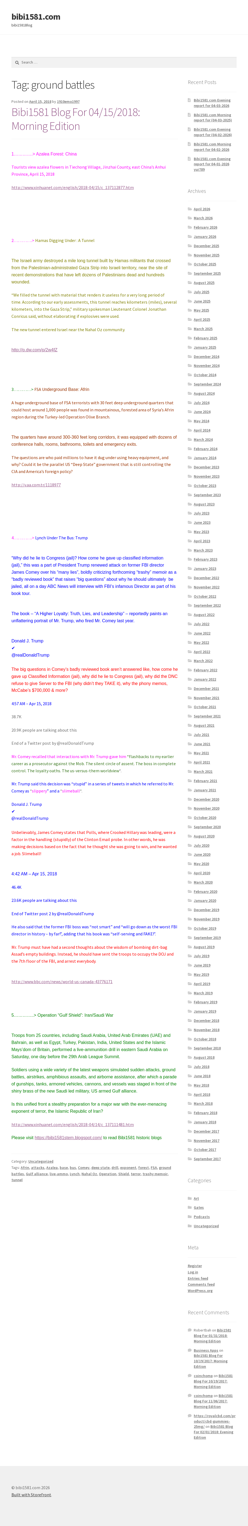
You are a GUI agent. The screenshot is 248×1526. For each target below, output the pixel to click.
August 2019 (204, 946)
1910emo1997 (68, 101)
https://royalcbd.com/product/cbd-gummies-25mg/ (214, 1421)
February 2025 (205, 338)
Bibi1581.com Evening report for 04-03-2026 (212, 103)
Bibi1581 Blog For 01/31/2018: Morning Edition (212, 1336)
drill (114, 1167)
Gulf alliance (37, 1173)
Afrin (25, 1167)
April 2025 (202, 319)
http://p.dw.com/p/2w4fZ (34, 350)
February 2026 (205, 227)
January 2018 (205, 1122)
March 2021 (203, 771)
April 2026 (202, 209)
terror (136, 1173)
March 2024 (203, 439)
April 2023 (202, 540)
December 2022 (206, 577)
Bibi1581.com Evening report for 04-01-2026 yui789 (212, 164)
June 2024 (202, 411)
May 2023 (201, 531)
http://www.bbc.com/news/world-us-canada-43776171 (62, 981)
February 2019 (205, 1002)
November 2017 (206, 1140)
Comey (83, 1167)
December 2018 (206, 1020)
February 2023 (205, 559)
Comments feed (201, 1284)
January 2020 (205, 900)
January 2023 (205, 568)
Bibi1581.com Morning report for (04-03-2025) (213, 117)
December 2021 (206, 688)
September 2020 (207, 826)
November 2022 (206, 587)
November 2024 (206, 365)
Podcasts (202, 1216)
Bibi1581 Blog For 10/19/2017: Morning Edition (211, 1361)
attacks (37, 1167)
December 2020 (206, 799)
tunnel (17, 1179)
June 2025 (202, 301)
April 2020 (202, 872)
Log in (193, 1272)
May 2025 (201, 310)
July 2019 (201, 955)
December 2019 (206, 909)
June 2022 (202, 633)
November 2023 (206, 476)
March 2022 (203, 660)
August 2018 (204, 1057)
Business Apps (206, 1350)
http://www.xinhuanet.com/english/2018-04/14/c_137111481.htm (72, 1124)
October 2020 (205, 817)
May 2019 (201, 974)
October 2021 (205, 706)
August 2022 (204, 614)
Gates (199, 1207)
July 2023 (201, 513)
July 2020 (201, 845)
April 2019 (202, 983)
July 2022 (201, 623)
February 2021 (205, 780)
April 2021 (202, 762)
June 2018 (202, 1075)
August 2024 (204, 393)
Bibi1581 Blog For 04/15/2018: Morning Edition (75, 119)
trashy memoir (155, 1173)
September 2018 (207, 1048)
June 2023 (202, 522)
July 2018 (201, 1066)
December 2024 (206, 356)
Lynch (75, 1173)
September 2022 (207, 605)
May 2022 (201, 642)
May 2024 (201, 420)
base (64, 1167)
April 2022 (202, 651)
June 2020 (202, 854)
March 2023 (203, 550)
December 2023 (206, 467)
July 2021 (201, 734)
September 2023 (207, 494)
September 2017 (207, 1158)
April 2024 (202, 430)
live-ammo (59, 1173)
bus (73, 1167)
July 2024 (201, 402)
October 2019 (205, 928)
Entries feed (198, 1278)
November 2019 (206, 919)
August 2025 (204, 282)
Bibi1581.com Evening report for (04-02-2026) (213, 132)
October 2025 (205, 264)
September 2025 (207, 273)
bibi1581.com (35, 16)
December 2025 (206, 245)
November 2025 (206, 255)
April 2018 (202, 1094)
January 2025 (205, 347)
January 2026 (205, 236)
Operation (107, 1173)
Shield (123, 1173)
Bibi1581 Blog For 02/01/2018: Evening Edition (213, 1432)
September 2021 (207, 716)
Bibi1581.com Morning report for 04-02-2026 (212, 147)
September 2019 (207, 937)
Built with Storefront (31, 1494)
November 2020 (206, 808)
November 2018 (206, 1029)
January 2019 (205, 1011)
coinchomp (203, 1375)
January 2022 (205, 679)
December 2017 (206, 1131)
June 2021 (202, 743)
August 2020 (204, 836)
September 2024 (207, 384)
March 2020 (203, 882)
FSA (154, 1167)
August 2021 (204, 725)
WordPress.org (200, 1290)
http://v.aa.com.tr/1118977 (36, 484)
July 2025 (201, 291)
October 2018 (205, 1039)
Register (195, 1265)
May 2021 (201, 752)
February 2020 (205, 891)
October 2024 (205, 374)
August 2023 (204, 504)
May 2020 (201, 863)
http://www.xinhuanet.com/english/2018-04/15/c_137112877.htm (72, 187)
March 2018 (203, 1103)
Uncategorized (40, 1161)
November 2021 (206, 697)
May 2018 (201, 1085)
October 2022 (205, 596)
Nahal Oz (89, 1173)
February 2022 (205, 670)
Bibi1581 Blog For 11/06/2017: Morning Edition (213, 1401)
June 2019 (202, 965)
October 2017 (205, 1149)
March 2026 (203, 218)
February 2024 (205, 448)
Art (196, 1198)
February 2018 (205, 1112)
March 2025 (203, 328)
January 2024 (205, 457)
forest (143, 1167)
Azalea (52, 1167)
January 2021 (205, 790)
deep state (100, 1167)
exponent (128, 1167)
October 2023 (205, 485)
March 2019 (203, 993)
